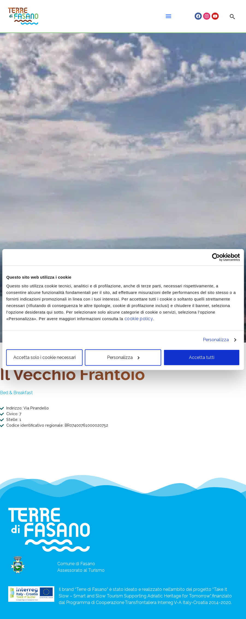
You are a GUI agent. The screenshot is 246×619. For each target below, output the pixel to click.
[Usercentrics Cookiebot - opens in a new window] (216, 257)
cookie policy (139, 318)
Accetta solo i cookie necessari (44, 357)
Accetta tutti (201, 357)
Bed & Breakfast (16, 392)
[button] (168, 16)
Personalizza (216, 339)
